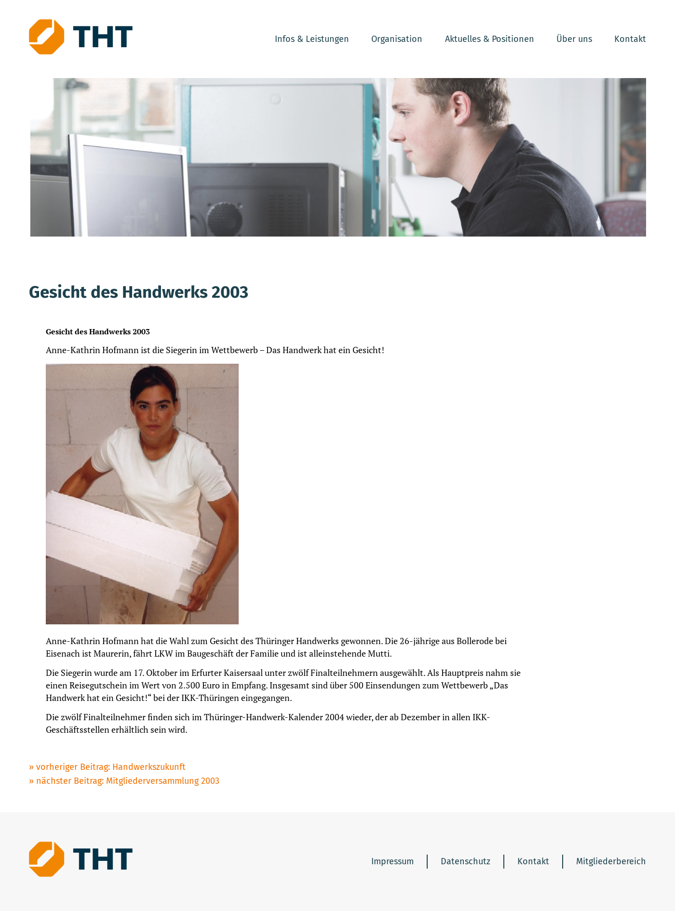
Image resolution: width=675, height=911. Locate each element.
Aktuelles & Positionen (489, 39)
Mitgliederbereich (611, 861)
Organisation (396, 39)
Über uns (574, 39)
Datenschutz (465, 861)
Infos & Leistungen (312, 39)
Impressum (392, 861)
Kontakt (630, 39)
